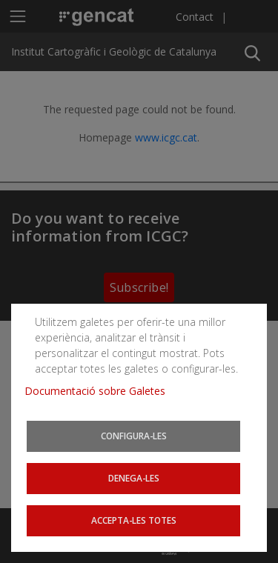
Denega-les (134, 478)
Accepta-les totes (134, 520)
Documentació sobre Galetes (100, 393)
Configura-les (134, 437)
